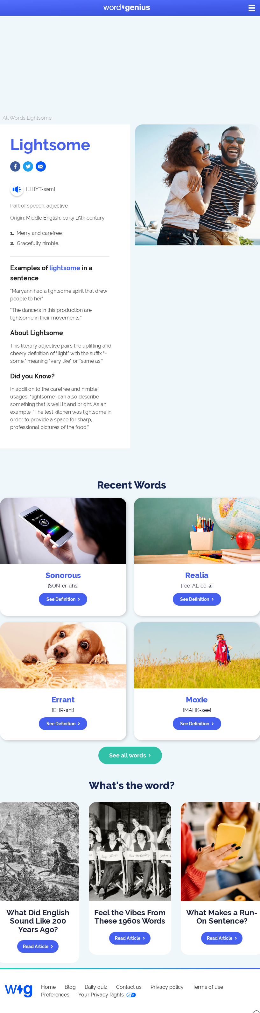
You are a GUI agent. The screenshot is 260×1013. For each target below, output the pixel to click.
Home (48, 987)
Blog (70, 987)
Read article (38, 946)
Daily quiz (96, 987)
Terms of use (208, 987)
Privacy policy (167, 987)
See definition (63, 599)
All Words (14, 118)
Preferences (55, 995)
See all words (130, 755)
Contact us (129, 987)
